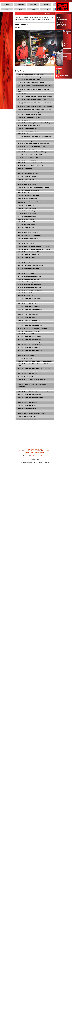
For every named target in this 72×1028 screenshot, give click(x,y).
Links (33, 9)
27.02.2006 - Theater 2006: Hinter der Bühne (29, 389)
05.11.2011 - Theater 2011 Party (26, 260)
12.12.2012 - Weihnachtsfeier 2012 (27, 216)
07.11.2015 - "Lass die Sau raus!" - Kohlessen (30, 154)
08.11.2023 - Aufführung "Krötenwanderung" (29, 77)
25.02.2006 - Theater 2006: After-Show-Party (29, 394)
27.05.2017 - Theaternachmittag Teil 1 (28, 131)
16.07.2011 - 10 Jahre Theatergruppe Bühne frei (30, 265)
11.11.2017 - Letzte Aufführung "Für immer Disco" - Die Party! (34, 123)
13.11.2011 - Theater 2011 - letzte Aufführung (29, 251)
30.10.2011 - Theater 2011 (24, 262)
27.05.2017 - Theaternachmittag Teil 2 (28, 128)
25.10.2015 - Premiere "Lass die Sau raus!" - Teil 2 (31, 162)
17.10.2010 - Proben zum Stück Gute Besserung (30, 290)
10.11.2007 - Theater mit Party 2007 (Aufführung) (30, 344)
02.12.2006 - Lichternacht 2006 (26, 355)
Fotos (46, 4)
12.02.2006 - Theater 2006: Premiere (27, 402)
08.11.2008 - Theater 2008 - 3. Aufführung (28, 320)
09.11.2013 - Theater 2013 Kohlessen (27, 208)
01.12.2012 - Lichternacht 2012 (26, 219)
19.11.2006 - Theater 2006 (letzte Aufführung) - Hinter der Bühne (35, 361)
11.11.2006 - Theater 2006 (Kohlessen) (28, 373)
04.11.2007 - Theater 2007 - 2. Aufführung (28, 347)
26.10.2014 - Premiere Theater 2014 (27, 184)
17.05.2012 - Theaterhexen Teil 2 (26, 241)
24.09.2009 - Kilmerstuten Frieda (26, 312)
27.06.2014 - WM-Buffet (24, 192)
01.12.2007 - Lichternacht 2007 (26, 333)
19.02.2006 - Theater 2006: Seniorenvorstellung (30, 397)
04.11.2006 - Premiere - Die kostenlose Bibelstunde (31, 379)
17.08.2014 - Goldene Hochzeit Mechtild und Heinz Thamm (33, 187)
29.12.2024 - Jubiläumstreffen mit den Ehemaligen (31, 74)
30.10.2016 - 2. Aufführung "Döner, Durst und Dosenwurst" (33, 143)
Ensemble (33, 4)
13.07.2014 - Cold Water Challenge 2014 (28, 190)
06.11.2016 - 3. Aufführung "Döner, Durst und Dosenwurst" (33, 141)
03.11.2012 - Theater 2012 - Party (26, 227)
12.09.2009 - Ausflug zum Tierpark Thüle (28, 314)
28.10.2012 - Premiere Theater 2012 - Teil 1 (29, 232)
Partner (20, 9)
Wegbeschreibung (39, 452)
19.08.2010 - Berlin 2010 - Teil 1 (26, 295)
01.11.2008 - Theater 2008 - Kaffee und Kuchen (30, 325)
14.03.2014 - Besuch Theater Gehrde (27, 198)
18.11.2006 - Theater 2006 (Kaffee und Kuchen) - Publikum (33, 371)
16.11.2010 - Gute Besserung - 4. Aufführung (29, 276)
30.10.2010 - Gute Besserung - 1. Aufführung (29, 287)
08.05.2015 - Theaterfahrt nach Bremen (28, 173)
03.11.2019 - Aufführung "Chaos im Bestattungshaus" (32, 99)
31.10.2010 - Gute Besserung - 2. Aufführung (29, 284)
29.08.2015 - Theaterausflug (25, 168)
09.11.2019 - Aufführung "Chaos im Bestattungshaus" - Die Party (35, 96)
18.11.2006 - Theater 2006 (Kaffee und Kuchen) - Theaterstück (34, 368)
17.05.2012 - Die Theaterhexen (26, 243)
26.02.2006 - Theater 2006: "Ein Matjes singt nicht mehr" (33, 391)
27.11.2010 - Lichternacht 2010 (26, 273)
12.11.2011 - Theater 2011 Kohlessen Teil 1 (29, 257)
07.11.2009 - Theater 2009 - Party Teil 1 (28, 303)
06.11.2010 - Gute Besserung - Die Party (28, 279)
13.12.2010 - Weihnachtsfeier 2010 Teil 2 (28, 268)
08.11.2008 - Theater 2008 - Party (26, 317)
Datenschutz (38, 449)
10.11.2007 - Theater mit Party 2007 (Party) (29, 342)
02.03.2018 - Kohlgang (24, 120)
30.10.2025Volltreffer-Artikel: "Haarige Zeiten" (61, 24)
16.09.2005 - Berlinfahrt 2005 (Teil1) (27, 419)
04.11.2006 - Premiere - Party (25, 376)
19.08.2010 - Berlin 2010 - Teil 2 (26, 293)
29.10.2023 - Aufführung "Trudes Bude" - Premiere (31, 82)
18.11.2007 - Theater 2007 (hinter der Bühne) (29, 339)
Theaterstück (20, 4)
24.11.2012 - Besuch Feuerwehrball (27, 221)
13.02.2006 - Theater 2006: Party (26, 400)
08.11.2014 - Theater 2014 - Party (26, 179)
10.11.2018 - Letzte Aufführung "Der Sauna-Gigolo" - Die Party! (34, 109)
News (7, 4)
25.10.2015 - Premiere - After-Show (27, 160)
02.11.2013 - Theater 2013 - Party (26, 211)
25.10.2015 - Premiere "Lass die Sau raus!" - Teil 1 (31, 165)
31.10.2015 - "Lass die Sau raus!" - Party (28, 157)
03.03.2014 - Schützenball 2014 (26, 205)
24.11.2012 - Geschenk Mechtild (26, 224)
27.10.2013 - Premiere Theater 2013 (27, 213)
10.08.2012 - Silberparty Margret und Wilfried (29, 235)
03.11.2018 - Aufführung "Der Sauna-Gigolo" (29, 114)
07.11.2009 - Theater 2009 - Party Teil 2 (28, 301)
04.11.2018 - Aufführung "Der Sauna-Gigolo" (29, 112)
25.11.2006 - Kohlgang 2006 (25, 358)
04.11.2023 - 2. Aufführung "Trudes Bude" (29, 79)
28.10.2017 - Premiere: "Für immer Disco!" (29, 125)
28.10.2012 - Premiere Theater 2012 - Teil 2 (29, 230)
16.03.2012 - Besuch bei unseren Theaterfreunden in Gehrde (34, 249)
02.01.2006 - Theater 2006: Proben (27, 405)
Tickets (7, 9)
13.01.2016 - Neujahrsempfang (26, 149)
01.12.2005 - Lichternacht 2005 (26, 411)
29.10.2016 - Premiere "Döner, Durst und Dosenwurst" (32, 146)
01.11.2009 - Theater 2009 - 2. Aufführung (28, 306)
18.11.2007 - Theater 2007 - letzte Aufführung (29, 336)
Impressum (68, 0)
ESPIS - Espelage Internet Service (62, 75)
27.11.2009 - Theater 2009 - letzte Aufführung (29, 298)
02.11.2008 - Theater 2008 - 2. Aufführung (28, 323)
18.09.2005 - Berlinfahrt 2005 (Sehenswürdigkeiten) (31, 413)
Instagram (33, 455)
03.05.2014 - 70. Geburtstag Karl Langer (28, 195)
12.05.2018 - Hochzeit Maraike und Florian (29, 117)
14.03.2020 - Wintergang (24, 94)
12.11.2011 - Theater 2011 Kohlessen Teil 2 (29, 254)
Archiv (46, 9)
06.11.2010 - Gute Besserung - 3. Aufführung (29, 282)
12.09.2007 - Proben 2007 (24, 353)
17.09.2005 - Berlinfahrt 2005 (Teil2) (27, 416)
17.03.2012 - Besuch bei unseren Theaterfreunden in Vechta (33, 246)
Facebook (43, 455)
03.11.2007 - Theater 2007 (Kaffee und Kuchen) (30, 350)
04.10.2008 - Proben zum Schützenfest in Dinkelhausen (32, 328)
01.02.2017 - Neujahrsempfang (26, 133)
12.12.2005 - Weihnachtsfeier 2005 (27, 408)
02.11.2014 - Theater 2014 (24, 182)
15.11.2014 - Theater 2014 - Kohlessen (28, 176)
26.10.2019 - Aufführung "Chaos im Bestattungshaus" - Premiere (35, 106)
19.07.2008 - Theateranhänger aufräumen (28, 331)
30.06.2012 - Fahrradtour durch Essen (28, 238)
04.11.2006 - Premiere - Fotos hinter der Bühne (30, 382)
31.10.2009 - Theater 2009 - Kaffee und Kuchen (30, 309)
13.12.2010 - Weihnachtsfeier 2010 (27, 271)
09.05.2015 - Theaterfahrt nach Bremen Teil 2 (29, 171)
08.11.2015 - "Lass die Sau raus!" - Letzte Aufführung (32, 152)
